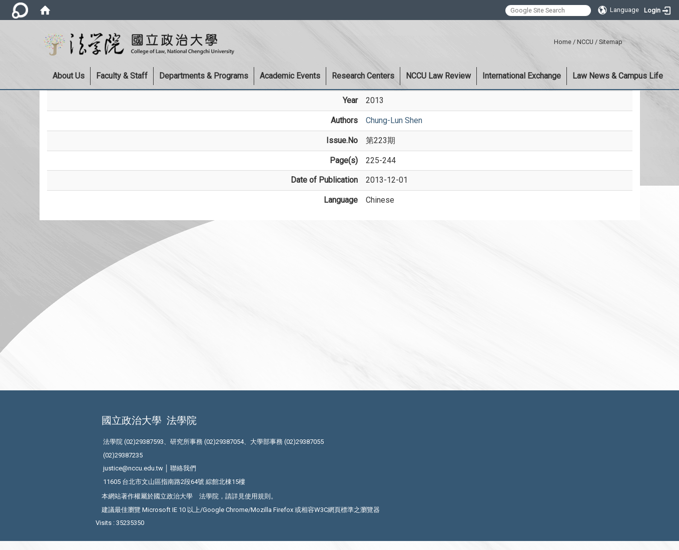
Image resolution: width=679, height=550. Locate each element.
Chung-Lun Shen (394, 120)
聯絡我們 (183, 468)
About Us (69, 76)
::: (550, 40)
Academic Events (290, 76)
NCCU (585, 42)
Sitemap (610, 42)
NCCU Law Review (438, 76)
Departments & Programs (203, 76)
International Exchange (521, 76)
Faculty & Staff (122, 76)
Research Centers (363, 76)
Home (562, 42)
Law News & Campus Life (617, 76)
